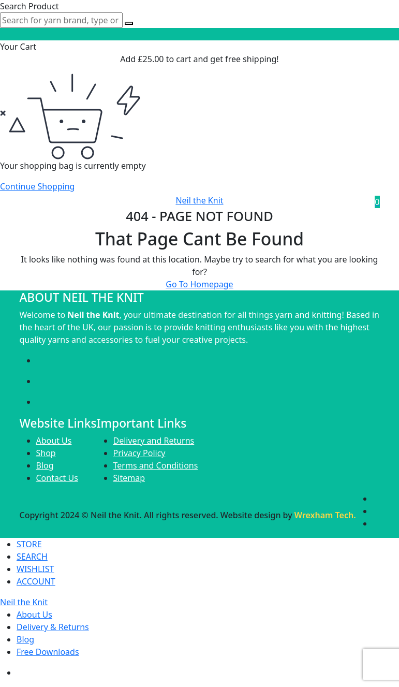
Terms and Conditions (155, 465)
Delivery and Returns (154, 440)
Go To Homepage (199, 284)
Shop (46, 453)
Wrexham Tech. (325, 515)
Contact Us (57, 478)
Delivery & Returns (53, 627)
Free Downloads (48, 651)
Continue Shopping (37, 186)
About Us (54, 440)
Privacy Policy (139, 453)
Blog (45, 465)
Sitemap (129, 478)
